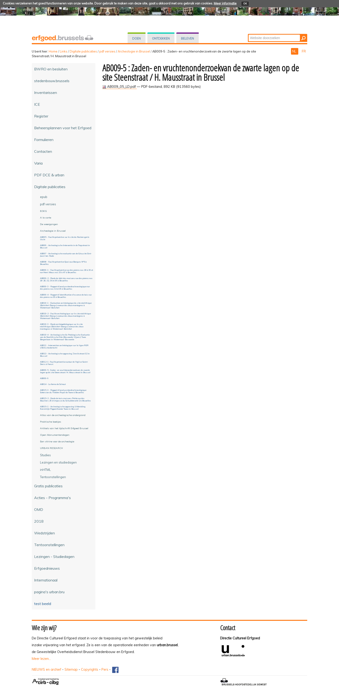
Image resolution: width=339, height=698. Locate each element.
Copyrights (89, 669)
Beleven (187, 38)
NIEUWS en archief (46, 669)
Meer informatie (225, 3)
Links (63, 51)
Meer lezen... (41, 659)
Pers (104, 669)
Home (53, 51)
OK (245, 3)
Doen (136, 38)
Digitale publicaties (83, 51)
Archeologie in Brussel (134, 51)
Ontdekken (161, 38)
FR (304, 51)
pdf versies (107, 51)
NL (294, 51)
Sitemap (71, 669)
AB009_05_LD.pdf (119, 87)
